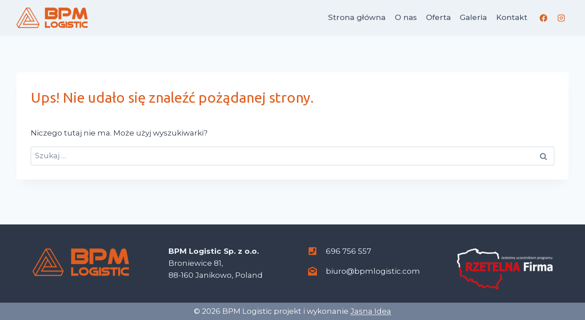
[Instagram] (561, 17)
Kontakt (511, 17)
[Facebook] (543, 17)
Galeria (473, 17)
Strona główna (356, 17)
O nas (406, 17)
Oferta (438, 17)
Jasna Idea (370, 311)
